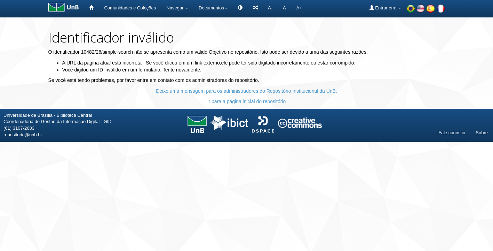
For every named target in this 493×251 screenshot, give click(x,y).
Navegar (177, 7)
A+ (299, 7)
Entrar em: (385, 7)
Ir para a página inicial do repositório (246, 101)
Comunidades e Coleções (130, 7)
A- (270, 7)
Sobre (482, 132)
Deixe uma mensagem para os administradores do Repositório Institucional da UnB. (246, 91)
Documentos (213, 7)
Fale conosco (451, 132)
